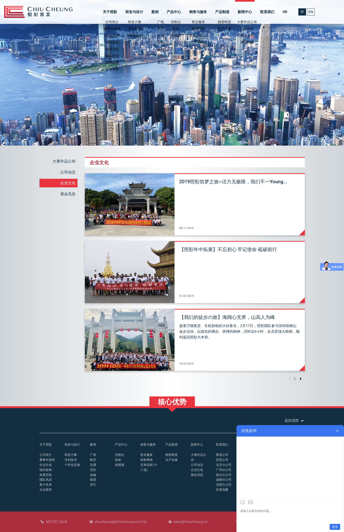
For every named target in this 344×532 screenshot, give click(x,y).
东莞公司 (222, 460)
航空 (93, 460)
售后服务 (146, 455)
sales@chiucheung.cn (190, 522)
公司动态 (68, 172)
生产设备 (171, 460)
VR (285, 12)
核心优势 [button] (172, 402)
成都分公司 (223, 479)
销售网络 (146, 460)
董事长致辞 (47, 460)
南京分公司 (223, 475)
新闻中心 (245, 12)
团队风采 (45, 479)
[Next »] (301, 379)
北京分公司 (223, 465)
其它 (93, 484)
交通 (93, 465)
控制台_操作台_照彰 (38, 12)
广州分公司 (223, 470)
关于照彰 (110, 12)
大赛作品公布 (64, 161)
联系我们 (267, 12)
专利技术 (71, 460)
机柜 (118, 460)
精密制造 (171, 455)
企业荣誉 (45, 489)
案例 (154, 12)
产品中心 (174, 12)
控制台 (119, 455)
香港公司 (222, 455)
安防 (93, 470)
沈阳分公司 (223, 484)
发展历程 (45, 475)
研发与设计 (134, 12)
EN (310, 12)
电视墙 (119, 465)
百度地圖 (222, 489)
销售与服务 (198, 12)
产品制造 (222, 12)
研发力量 (71, 455)
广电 (93, 455)
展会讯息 (68, 194)
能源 (93, 479)
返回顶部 (294, 420)
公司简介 (45, 455)
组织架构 (45, 470)
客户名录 (45, 484)
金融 (93, 475)
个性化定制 (72, 465)
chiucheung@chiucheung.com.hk (120, 522)
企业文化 (68, 183)
